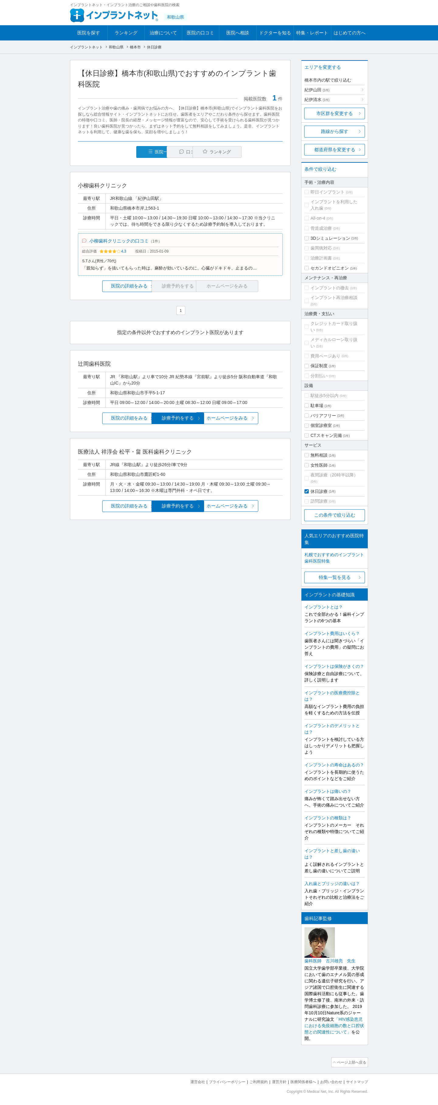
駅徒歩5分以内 (325, 395)
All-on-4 (318, 218)
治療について (163, 32)
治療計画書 (321, 258)
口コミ (183, 152)
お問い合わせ (328, 1081)
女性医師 (319, 465)
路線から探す (334, 131)
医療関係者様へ (298, 1081)
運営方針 (273, 1081)
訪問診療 (319, 501)
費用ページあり (325, 356)
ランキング (126, 32)
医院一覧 (120, 152)
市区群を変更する (334, 113)
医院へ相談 (237, 32)
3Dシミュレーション (330, 238)
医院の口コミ (200, 32)
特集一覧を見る (335, 577)
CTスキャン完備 (326, 435)
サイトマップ (356, 1081)
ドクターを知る (275, 32)
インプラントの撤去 (330, 287)
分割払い (319, 375)
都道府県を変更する (334, 149)
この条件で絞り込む (334, 515)
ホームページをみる (248, 420)
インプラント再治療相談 (334, 297)
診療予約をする (180, 420)
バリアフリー (323, 415)
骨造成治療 (321, 228)
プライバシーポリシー (217, 1081)
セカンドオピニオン (330, 268)
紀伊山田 (316, 89)
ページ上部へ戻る (350, 1062)
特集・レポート (312, 32)
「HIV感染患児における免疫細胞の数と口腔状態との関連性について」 (334, 1025)
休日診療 (319, 491)
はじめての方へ (350, 32)
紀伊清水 (316, 99)
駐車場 (317, 405)
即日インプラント (328, 192)
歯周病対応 (321, 248)
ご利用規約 (251, 1081)
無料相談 (319, 455)
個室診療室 (321, 425)
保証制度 (319, 365)
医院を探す (88, 32)
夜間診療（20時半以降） (334, 474)
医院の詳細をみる (112, 288)
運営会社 (185, 1081)
